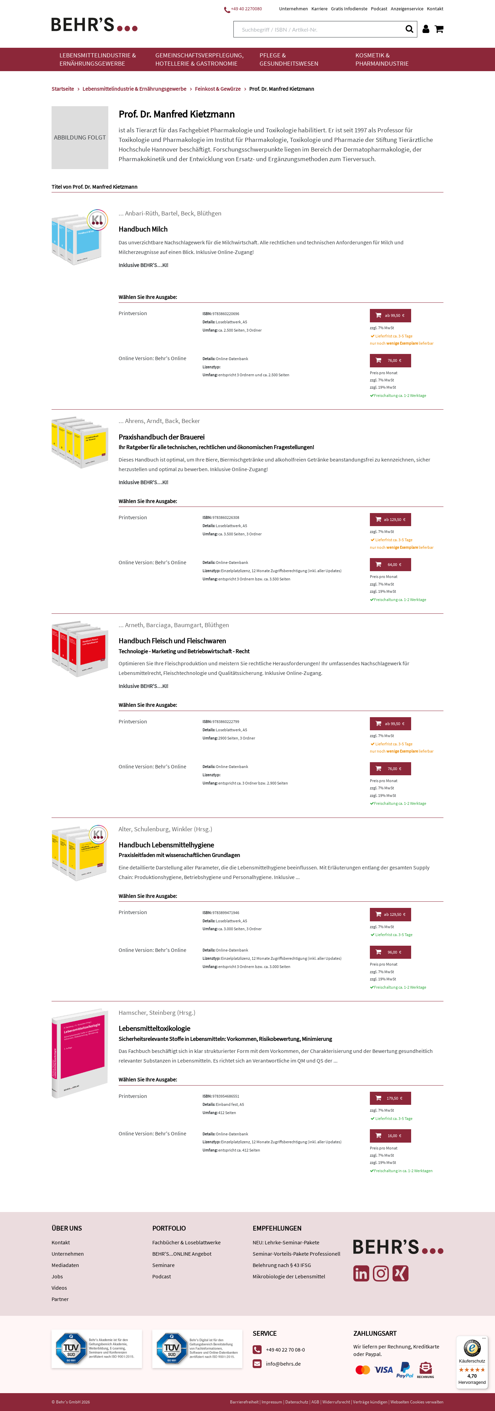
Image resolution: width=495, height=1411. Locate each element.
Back (171, 421)
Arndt (154, 421)
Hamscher (132, 1012)
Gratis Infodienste (349, 8)
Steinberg (162, 1012)
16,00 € (388, 1135)
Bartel (169, 213)
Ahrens (134, 421)
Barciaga (158, 625)
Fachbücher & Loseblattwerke (186, 1242)
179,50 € (388, 1098)
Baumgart (187, 625)
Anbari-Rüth (141, 213)
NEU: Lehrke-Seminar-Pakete (286, 1242)
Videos (59, 1287)
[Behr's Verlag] (95, 23)
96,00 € (388, 952)
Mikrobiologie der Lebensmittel (289, 1276)
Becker (191, 421)
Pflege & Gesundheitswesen (289, 59)
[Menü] (484, 1340)
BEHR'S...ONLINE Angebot (181, 1253)
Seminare (163, 1265)
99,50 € (389, 315)
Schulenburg (151, 829)
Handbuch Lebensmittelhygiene (166, 844)
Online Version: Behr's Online (152, 358)
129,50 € (390, 519)
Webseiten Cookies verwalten (416, 1402)
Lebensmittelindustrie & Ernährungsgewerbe (97, 59)
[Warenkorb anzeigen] (438, 29)
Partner (60, 1299)
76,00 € (388, 360)
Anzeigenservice (407, 8)
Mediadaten (65, 1265)
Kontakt (435, 8)
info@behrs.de (283, 1363)
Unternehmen (293, 8)
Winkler (182, 829)
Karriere (319, 8)
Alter (125, 829)
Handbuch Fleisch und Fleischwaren (172, 640)
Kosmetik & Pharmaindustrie (382, 59)
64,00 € (388, 564)
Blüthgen (209, 213)
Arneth (134, 625)
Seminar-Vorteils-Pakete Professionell (296, 1253)
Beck (187, 213)
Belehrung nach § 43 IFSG (282, 1265)
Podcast (379, 8)
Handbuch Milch (143, 229)
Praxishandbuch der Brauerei (162, 437)
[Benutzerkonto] (425, 29)
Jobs (57, 1276)
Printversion (133, 313)
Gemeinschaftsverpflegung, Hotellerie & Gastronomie (199, 59)
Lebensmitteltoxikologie (154, 1028)
